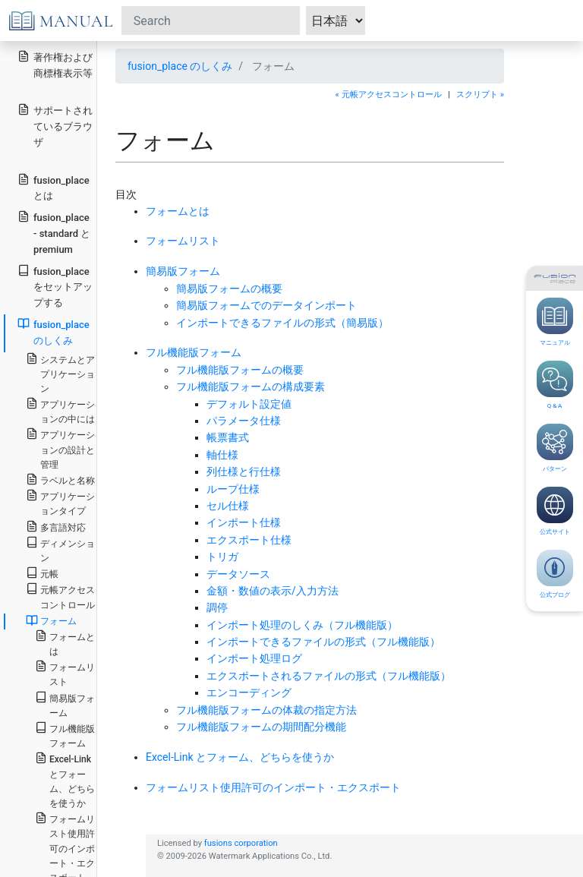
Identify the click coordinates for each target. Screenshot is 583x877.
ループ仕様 (233, 489)
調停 (217, 607)
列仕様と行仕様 (243, 471)
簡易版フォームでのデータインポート (266, 305)
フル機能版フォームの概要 (240, 370)
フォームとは (178, 211)
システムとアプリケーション (60, 373)
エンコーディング (249, 692)
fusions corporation (241, 843)
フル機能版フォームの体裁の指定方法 (266, 710)
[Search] (210, 20)
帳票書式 (227, 437)
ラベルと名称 (60, 479)
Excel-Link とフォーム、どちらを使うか (240, 757)
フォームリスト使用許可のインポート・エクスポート (273, 787)
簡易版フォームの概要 (229, 288)
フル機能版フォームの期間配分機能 (261, 727)
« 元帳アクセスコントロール (389, 94)
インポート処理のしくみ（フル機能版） (302, 625)
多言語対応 (56, 526)
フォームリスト (183, 241)
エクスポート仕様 (249, 540)
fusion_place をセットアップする (55, 286)
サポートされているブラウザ (55, 125)
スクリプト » (480, 94)
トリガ (222, 556)
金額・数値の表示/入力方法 (272, 591)
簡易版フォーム (183, 271)
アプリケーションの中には (60, 410)
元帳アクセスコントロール (60, 596)
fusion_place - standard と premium (53, 232)
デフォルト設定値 (249, 404)
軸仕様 (222, 455)
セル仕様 (227, 506)
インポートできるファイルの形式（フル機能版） (323, 642)
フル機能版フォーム (193, 352)
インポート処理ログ (254, 658)
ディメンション (60, 549)
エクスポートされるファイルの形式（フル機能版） (328, 676)
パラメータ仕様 (243, 421)
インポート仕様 (243, 522)
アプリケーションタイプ (60, 502)
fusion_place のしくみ (180, 66)
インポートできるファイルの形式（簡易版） (282, 323)
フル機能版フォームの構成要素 (250, 386)
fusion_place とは (53, 187)
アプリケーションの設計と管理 (60, 448)
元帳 (42, 572)
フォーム (51, 620)
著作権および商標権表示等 (55, 64)
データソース (238, 574)
